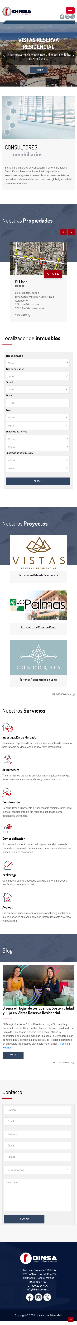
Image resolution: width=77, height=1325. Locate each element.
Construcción (11, 802)
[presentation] (4, 55)
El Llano (21, 281)
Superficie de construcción (19, 453)
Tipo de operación (15, 369)
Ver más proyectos (63, 694)
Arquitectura (10, 770)
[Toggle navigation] (70, 10)
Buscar (38, 481)
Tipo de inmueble (14, 355)
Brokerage (9, 875)
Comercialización (13, 838)
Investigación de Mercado (19, 737)
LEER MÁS (13, 1055)
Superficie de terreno (16, 431)
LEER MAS (38, 70)
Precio (9, 410)
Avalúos (7, 907)
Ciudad (9, 382)
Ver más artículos (63, 1062)
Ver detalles (23, 315)
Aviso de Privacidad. (50, 1315)
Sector (9, 395)
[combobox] (38, 363)
